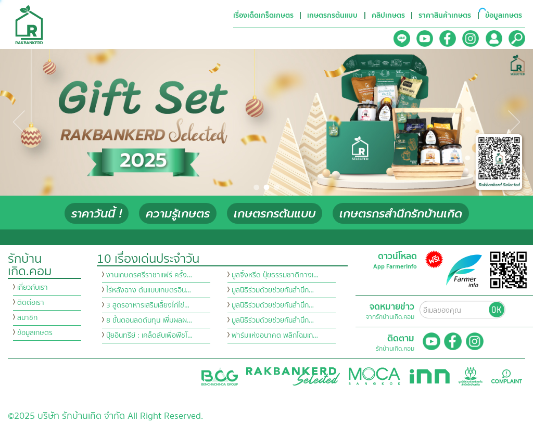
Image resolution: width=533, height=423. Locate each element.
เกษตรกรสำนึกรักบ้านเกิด (400, 213)
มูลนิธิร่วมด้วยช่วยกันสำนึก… (273, 290)
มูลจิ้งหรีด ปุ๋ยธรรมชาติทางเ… (275, 275)
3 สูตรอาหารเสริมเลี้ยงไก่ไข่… (147, 305)
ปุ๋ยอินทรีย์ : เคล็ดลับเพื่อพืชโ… (149, 335)
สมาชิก (27, 318)
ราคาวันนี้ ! (96, 213)
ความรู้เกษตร (178, 213)
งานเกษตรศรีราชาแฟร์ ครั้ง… (149, 275)
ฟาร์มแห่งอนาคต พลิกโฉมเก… (275, 335)
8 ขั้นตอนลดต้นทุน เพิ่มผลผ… (149, 320)
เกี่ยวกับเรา (32, 287)
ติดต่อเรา (30, 303)
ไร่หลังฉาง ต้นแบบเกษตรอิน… (148, 290)
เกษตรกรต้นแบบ (274, 213)
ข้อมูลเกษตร (35, 333)
